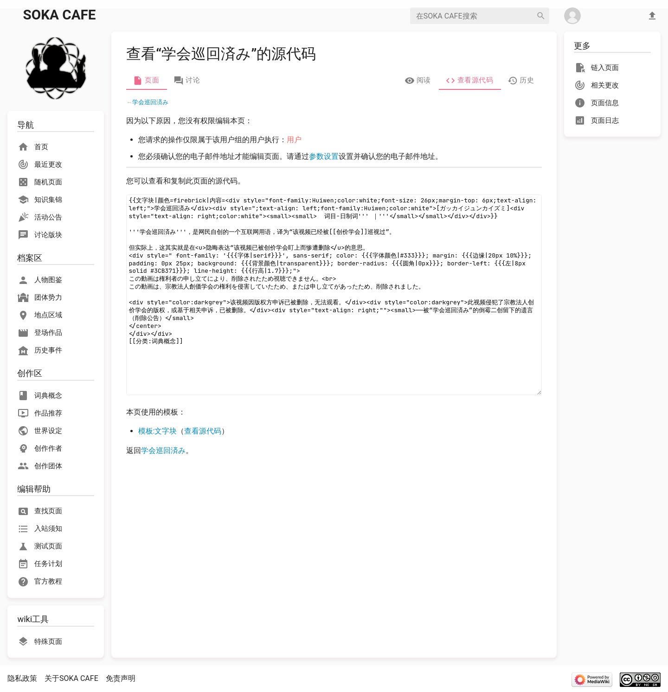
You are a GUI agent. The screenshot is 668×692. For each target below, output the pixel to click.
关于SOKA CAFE (71, 678)
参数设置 (324, 156)
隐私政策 (22, 678)
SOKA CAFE (59, 15)
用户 (294, 139)
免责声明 (120, 678)
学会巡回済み (150, 102)
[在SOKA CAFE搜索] (471, 15)
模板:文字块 (157, 431)
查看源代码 (202, 431)
